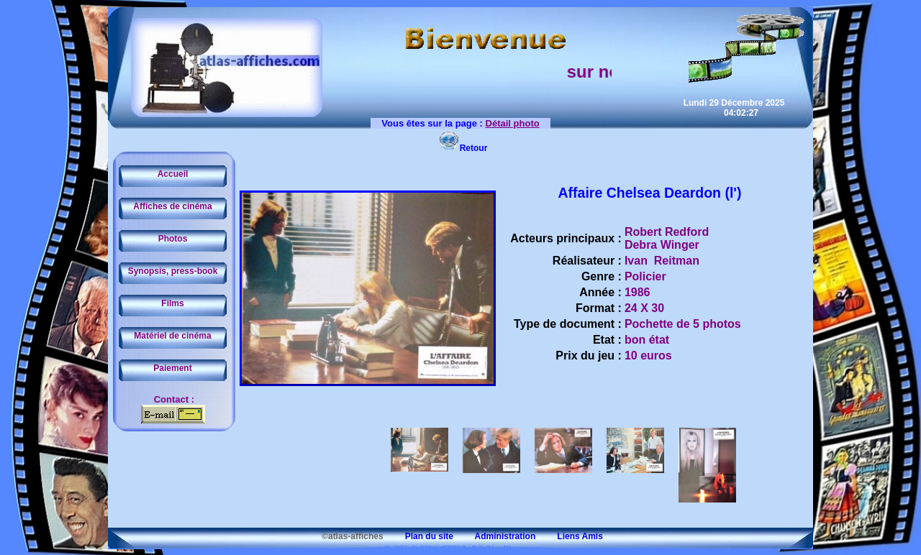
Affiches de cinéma (172, 206)
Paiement (172, 368)
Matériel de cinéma (172, 336)
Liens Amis (570, 536)
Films (172, 303)
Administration (495, 536)
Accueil (173, 174)
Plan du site (419, 536)
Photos (173, 239)
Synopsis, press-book (173, 271)
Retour (463, 148)
